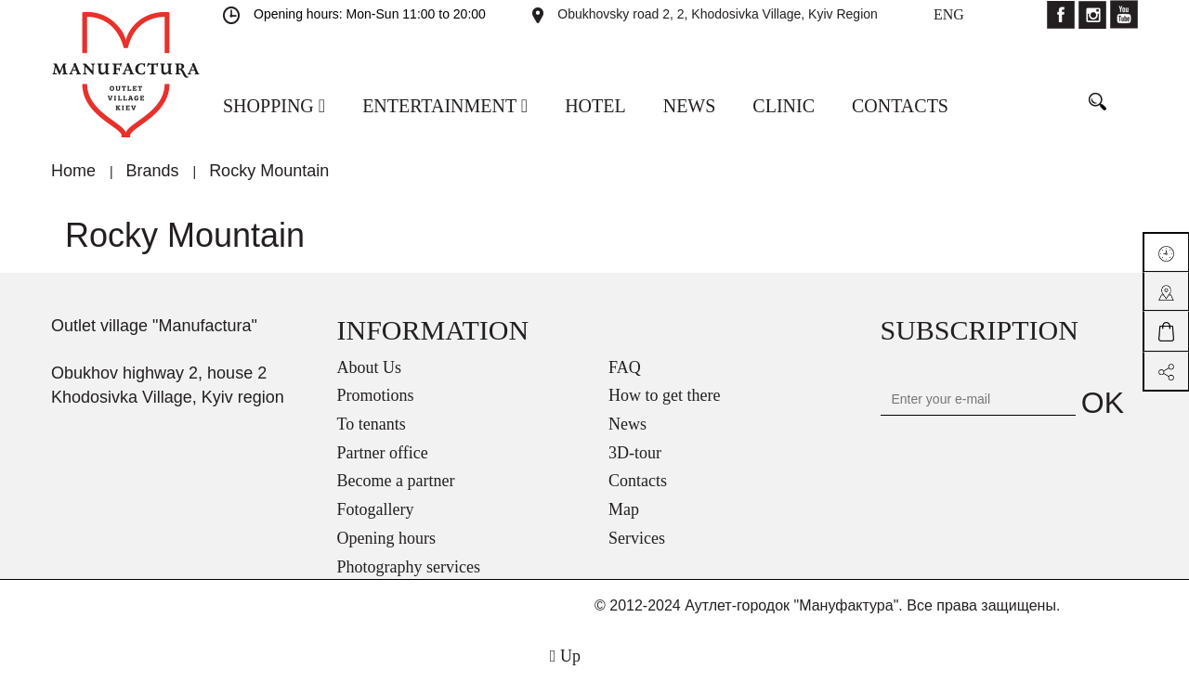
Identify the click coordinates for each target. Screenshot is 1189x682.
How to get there (664, 395)
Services (636, 538)
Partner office (382, 453)
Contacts (637, 480)
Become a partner (396, 480)
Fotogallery (375, 509)
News (627, 424)
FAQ (624, 367)
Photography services (408, 567)
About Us (369, 367)
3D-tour (634, 453)
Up (565, 656)
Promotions (375, 395)
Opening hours (387, 538)
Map (623, 509)
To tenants (371, 424)
